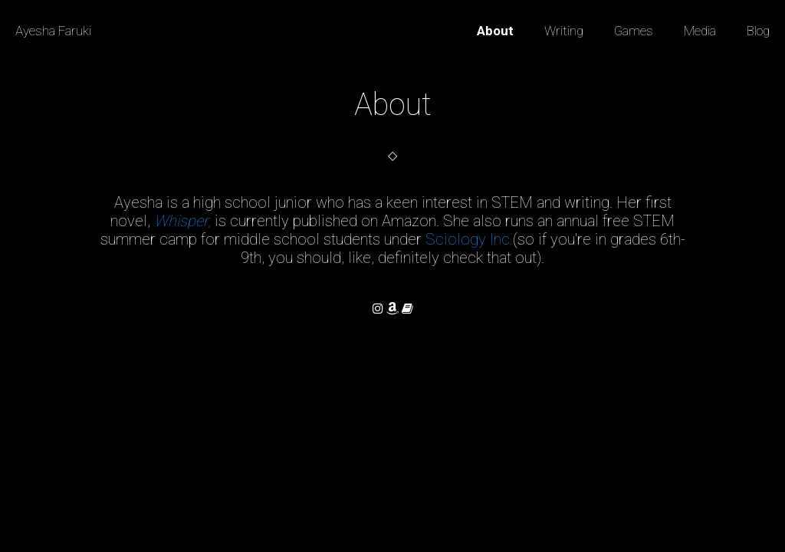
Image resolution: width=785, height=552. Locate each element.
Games (633, 30)
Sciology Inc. (469, 239)
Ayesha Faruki (53, 30)
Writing (563, 30)
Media (700, 30)
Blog (758, 30)
